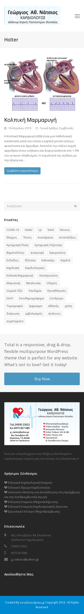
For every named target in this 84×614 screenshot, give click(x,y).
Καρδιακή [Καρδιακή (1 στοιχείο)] (12, 268)
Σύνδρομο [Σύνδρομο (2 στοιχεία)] (56, 298)
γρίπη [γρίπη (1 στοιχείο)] (68, 306)
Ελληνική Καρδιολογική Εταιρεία (28, 483)
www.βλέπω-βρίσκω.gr (32, 602)
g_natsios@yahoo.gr (25, 559)
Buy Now (42, 378)
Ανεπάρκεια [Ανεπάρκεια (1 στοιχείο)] (45, 237)
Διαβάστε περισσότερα (22, 171)
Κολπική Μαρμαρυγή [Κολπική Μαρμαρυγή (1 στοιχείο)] (19, 275)
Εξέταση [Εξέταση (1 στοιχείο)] (30, 260)
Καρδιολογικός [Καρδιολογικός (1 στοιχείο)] (35, 268)
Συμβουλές (66, 128)
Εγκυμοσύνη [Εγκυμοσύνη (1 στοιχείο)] (57, 253)
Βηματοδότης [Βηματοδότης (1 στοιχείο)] (15, 253)
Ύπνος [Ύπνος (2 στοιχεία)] (27, 237)
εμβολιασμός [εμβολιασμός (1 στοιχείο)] (34, 314)
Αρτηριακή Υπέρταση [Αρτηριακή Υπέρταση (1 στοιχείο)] (48, 245)
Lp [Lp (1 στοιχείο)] (40, 230)
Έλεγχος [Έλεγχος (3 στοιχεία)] (11, 237)
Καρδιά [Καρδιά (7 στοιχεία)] (65, 260)
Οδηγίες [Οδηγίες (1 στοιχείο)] (52, 283)
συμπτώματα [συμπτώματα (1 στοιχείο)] (14, 321)
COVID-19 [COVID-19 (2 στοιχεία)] (12, 230)
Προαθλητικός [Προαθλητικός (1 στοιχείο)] (56, 291)
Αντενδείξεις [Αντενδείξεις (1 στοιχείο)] (67, 237)
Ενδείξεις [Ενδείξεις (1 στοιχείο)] (12, 260)
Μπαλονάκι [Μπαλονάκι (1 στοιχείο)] (33, 283)
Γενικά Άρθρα (49, 128)
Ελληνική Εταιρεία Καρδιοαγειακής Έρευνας (36, 507)
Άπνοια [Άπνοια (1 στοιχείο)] (64, 230)
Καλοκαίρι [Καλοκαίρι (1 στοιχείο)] (48, 260)
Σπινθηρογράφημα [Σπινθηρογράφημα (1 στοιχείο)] (31, 298)
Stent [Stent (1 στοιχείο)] (50, 230)
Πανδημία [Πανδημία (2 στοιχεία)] (35, 291)
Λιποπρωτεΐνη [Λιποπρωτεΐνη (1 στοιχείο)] (48, 275)
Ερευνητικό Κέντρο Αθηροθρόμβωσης (32, 511)
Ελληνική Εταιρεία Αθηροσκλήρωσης (31, 502)
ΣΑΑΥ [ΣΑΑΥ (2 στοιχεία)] (9, 298)
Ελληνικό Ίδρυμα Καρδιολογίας (27, 487)
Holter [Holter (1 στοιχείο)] (29, 230)
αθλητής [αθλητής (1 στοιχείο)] (53, 306)
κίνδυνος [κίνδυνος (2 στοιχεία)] (54, 314)
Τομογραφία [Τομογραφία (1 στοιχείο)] (14, 306)
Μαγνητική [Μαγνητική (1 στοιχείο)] (13, 283)
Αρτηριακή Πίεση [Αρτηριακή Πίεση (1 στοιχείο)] (17, 245)
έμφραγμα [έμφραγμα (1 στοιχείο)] (35, 306)
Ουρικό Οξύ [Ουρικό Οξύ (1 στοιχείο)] (14, 291)
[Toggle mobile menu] (77, 16)
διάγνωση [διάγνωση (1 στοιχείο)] (12, 314)
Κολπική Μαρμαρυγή (30, 119)
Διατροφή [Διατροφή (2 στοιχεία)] (37, 253)
